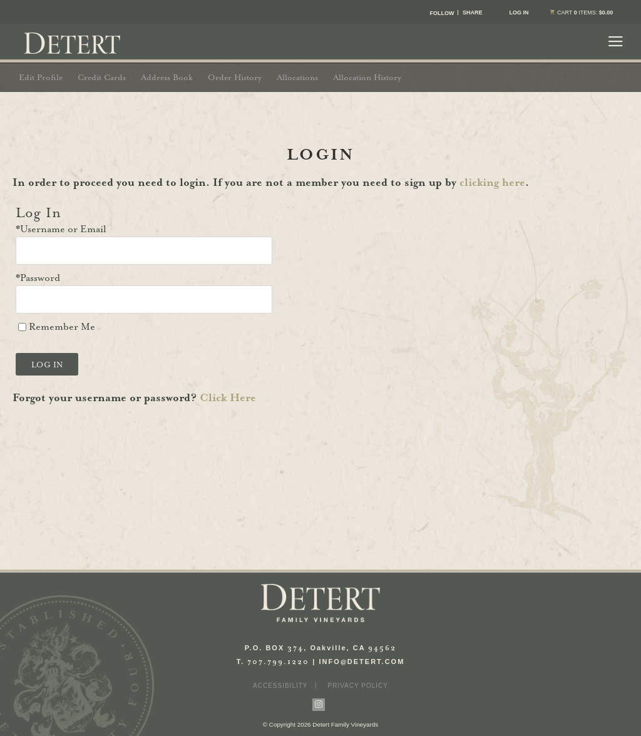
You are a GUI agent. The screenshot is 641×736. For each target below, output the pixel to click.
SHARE (473, 12)
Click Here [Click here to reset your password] (228, 397)
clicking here (492, 182)
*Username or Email (61, 229)
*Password (38, 278)
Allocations (297, 77)
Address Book (167, 77)
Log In (518, 12)
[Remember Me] (22, 327)
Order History (235, 77)
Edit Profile (41, 77)
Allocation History (367, 77)
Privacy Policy (358, 685)
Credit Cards (102, 77)
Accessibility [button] (280, 685)
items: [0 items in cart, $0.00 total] (579, 12)
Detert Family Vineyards (72, 43)
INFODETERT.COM (362, 661)
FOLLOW (441, 13)
